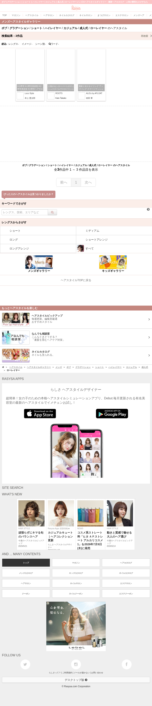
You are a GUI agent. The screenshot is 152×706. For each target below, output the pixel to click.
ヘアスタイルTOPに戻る (76, 280)
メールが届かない (82, 673)
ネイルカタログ (126, 573)
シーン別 (40, 44)
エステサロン (126, 583)
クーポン (26, 594)
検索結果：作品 (77, 35)
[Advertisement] (76, 134)
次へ (88, 182)
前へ (63, 182)
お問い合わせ (97, 673)
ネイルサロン (76, 583)
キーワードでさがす (14, 203)
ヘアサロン (26, 583)
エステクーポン (126, 594)
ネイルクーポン (76, 594)
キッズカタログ (76, 573)
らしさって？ (55, 673)
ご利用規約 (67, 673)
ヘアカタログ (126, 563)
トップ (26, 563)
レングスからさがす (14, 222)
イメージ (27, 44)
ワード (54, 44)
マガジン (76, 563)
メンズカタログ (26, 573)
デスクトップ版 (76, 679)
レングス (14, 44)
